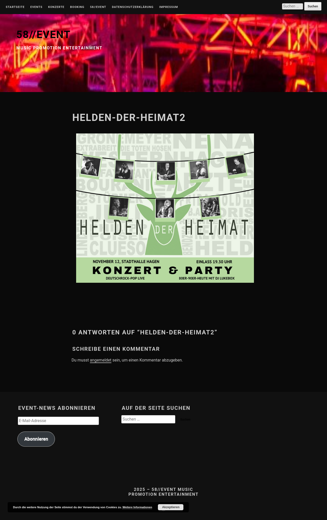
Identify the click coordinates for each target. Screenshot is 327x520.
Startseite (15, 7)
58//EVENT (43, 35)
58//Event (98, 7)
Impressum (168, 7)
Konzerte (56, 7)
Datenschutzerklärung (133, 7)
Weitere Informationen (137, 507)
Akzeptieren (170, 507)
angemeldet (100, 360)
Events (36, 7)
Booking (77, 7)
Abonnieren (36, 439)
